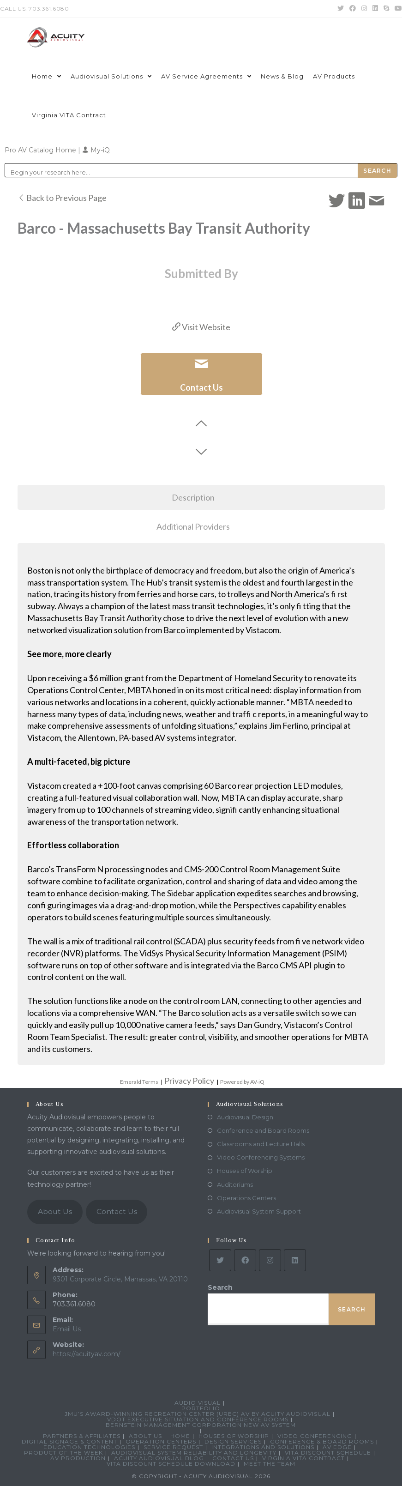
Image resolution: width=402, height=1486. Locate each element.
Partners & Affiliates (81, 1435)
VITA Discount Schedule (328, 1452)
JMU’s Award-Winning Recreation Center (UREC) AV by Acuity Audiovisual (197, 1413)
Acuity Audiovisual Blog (159, 1458)
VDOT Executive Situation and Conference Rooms (197, 1419)
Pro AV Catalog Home (41, 150)
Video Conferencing (314, 1435)
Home (180, 1435)
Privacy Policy (189, 1080)
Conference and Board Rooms (263, 1130)
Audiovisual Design (245, 1117)
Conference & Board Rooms (322, 1441)
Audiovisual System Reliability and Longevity (193, 1452)
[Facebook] (245, 1260)
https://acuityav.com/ (86, 1354)
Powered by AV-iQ (242, 1081)
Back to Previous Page (62, 198)
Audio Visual (197, 1402)
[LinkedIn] (295, 1260)
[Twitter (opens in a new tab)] (341, 8)
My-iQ (96, 150)
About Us (55, 1211)
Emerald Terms (139, 1081)
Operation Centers (161, 1441)
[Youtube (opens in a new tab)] (397, 8)
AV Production (78, 1458)
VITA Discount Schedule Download (171, 1463)
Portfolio (200, 1408)
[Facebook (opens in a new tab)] (353, 8)
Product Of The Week (63, 1452)
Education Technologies (89, 1447)
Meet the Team (269, 1463)
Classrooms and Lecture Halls (261, 1144)
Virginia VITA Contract (303, 1458)
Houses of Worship (244, 1170)
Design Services (233, 1441)
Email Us (67, 1329)
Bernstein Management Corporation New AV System (201, 1424)
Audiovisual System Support (259, 1211)
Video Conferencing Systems (261, 1157)
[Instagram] (270, 1260)
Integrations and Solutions (262, 1447)
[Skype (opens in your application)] (386, 8)
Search (220, 1287)
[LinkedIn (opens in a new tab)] (375, 8)
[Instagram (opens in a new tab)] (364, 8)
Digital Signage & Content (69, 1441)
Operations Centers (246, 1198)
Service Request (173, 1447)
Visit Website (201, 327)
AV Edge (337, 1447)
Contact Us (116, 1211)
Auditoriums (235, 1184)
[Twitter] (220, 1260)
